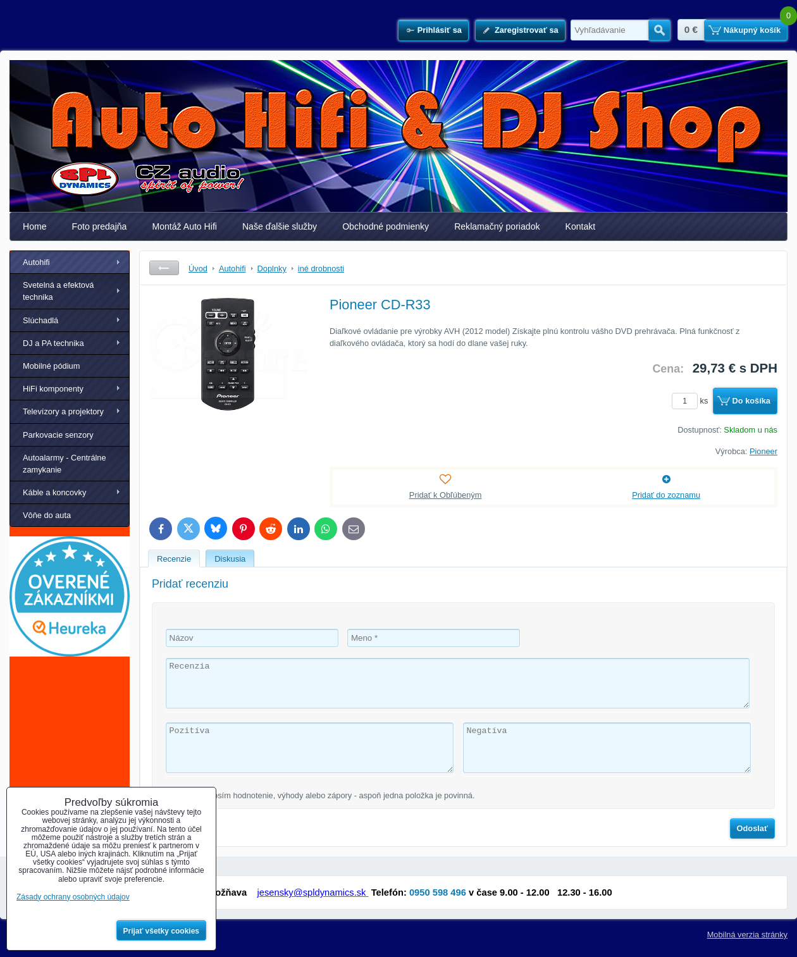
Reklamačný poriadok (497, 226)
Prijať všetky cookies (161, 931)
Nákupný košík (752, 30)
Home (35, 226)
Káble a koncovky (54, 492)
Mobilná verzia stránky (747, 934)
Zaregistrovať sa (527, 30)
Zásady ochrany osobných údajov (73, 896)
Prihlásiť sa (439, 30)
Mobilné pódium (51, 366)
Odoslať (753, 828)
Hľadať (659, 30)
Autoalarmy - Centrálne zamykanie (64, 463)
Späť (164, 268)
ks (692, 400)
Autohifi (36, 262)
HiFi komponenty (53, 388)
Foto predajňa (99, 226)
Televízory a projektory (63, 411)
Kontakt (580, 226)
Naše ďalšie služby (279, 226)
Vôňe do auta (47, 515)
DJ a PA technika (53, 343)
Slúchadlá (40, 320)
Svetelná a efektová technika (58, 291)
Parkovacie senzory (58, 435)
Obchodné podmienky (385, 226)
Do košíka (751, 400)
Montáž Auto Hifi (184, 226)
